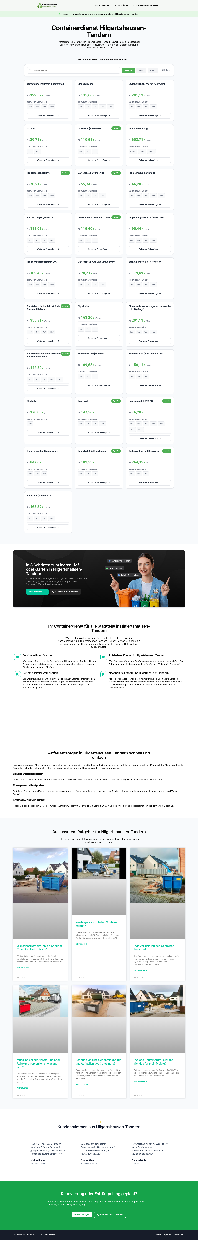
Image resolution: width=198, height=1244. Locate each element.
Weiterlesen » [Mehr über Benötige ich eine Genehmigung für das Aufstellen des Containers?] (82, 1087)
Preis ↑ (141, 71)
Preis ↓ (153, 71)
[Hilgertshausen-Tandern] (99, 723)
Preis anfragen (102, 6)
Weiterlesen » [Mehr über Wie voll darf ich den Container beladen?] (140, 973)
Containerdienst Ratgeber (145, 6)
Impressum (166, 1238)
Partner (157, 1238)
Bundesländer (121, 6)
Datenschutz (177, 1238)
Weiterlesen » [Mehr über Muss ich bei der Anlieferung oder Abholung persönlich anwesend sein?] (23, 1091)
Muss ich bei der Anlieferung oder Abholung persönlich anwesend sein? (38, 1066)
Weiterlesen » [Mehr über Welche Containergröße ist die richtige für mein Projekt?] (140, 1085)
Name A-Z (128, 71)
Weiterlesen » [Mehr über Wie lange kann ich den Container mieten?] (82, 947)
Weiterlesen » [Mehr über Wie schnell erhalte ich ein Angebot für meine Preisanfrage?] (23, 970)
